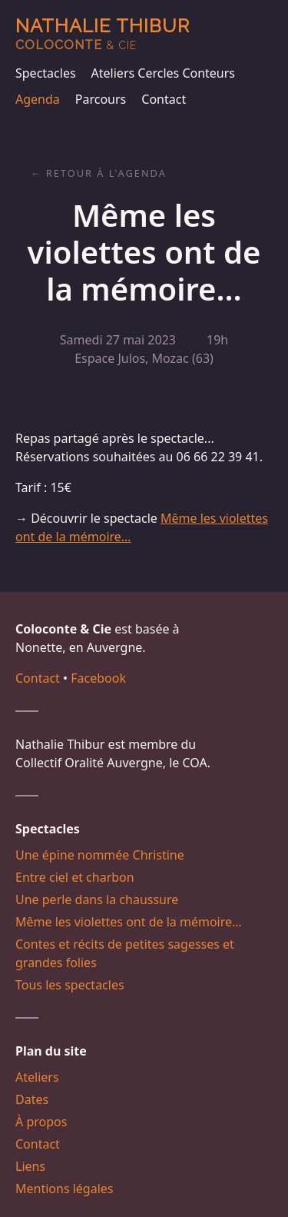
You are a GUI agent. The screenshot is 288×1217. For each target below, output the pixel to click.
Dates (31, 1099)
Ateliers (37, 1077)
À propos (41, 1121)
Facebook (98, 678)
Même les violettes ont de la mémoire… (128, 921)
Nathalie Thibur (102, 33)
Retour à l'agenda (106, 173)
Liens (30, 1166)
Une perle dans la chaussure (96, 899)
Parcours (100, 99)
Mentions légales (64, 1188)
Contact (163, 99)
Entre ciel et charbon (74, 877)
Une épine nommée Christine (99, 854)
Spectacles (45, 73)
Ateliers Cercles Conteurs (163, 73)
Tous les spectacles (69, 984)
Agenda (37, 99)
